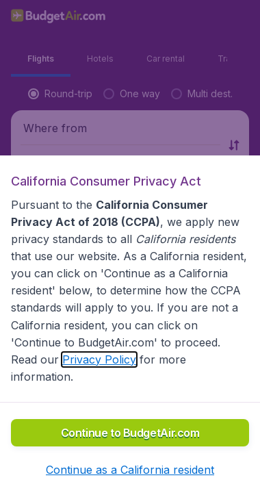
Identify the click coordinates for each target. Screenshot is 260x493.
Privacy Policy (99, 359)
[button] (130, 470)
